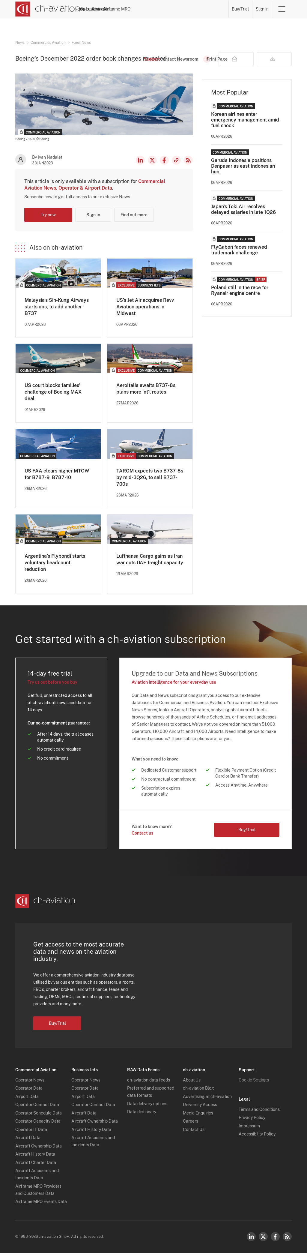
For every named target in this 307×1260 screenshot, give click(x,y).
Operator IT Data (31, 1136)
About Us (192, 1086)
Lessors (142, 9)
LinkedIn (140, 167)
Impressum (249, 1132)
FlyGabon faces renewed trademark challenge (239, 256)
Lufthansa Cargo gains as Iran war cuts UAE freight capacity (149, 566)
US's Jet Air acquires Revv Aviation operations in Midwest (145, 313)
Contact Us (193, 1136)
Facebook (164, 167)
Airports (184, 9)
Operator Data (29, 1095)
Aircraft (163, 9)
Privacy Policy (252, 1124)
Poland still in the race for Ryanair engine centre (239, 297)
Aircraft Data (27, 1144)
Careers (190, 1128)
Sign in (262, 9)
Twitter (263, 1243)
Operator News (29, 1086)
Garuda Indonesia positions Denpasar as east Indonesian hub (243, 173)
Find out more (134, 221)
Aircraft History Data (35, 1161)
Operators (119, 9)
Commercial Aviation (48, 42)
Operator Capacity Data (38, 1128)
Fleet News (81, 42)
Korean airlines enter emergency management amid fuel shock (245, 126)
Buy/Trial (240, 9)
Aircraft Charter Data (35, 1169)
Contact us (142, 840)
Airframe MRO (212, 9)
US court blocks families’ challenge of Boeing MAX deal (53, 398)
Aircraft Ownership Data (38, 1152)
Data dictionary (141, 1118)
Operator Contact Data (37, 1111)
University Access (200, 1111)
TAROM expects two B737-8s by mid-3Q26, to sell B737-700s (149, 484)
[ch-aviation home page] (47, 9)
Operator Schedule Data (38, 1120)
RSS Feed (188, 167)
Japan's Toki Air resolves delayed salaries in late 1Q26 (243, 216)
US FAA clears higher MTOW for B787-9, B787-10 (57, 481)
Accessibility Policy (257, 1140)
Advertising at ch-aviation (207, 1103)
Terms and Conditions (259, 1116)
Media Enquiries (198, 1120)
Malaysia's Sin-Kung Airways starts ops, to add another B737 (57, 313)
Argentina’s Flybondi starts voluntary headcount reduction (55, 569)
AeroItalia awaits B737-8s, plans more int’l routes (146, 395)
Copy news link (176, 167)
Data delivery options (147, 1110)
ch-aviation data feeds (148, 1086)
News (98, 9)
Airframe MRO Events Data (41, 1208)
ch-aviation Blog (198, 1095)
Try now (48, 221)
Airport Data (27, 1103)
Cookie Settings (254, 1087)
